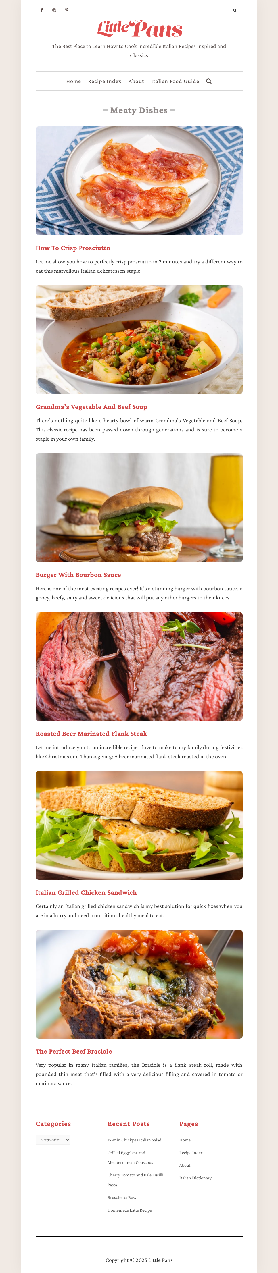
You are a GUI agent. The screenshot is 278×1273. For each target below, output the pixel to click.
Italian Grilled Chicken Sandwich (86, 892)
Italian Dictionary (195, 1177)
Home (73, 81)
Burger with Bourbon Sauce (78, 574)
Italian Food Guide (175, 81)
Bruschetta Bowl (123, 1197)
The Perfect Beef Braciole (74, 1051)
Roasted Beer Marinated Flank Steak (91, 733)
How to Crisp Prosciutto (73, 248)
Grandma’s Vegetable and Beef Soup (91, 406)
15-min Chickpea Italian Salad (134, 1139)
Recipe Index (105, 81)
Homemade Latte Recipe (130, 1210)
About (136, 81)
